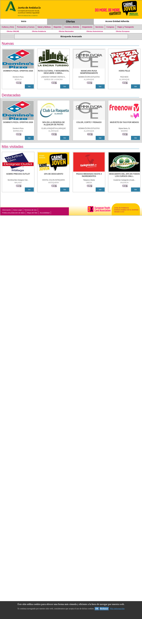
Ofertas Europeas (123, 31)
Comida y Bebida (71, 27)
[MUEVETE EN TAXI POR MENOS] (124, 124)
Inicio (23, 21)
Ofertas (70, 21)
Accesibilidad (44, 213)
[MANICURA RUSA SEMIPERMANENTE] (89, 72)
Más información (117, 609)
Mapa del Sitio (32, 213)
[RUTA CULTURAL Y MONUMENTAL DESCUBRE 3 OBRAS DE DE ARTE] (53, 72)
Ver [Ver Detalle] (29, 86)
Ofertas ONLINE (13, 31)
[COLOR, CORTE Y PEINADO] (89, 124)
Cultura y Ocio (8, 27)
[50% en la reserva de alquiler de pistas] (53, 124)
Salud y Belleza (44, 27)
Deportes (57, 27)
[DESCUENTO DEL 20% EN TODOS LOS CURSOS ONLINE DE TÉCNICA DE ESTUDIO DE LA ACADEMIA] (124, 175)
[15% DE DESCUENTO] (53, 175)
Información (6, 210)
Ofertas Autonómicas (94, 31)
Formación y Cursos (26, 27)
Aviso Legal (17, 210)
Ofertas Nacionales (66, 31)
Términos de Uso (30, 210)
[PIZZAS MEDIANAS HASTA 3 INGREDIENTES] (89, 175)
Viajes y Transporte (125, 27)
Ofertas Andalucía (39, 31)
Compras (110, 27)
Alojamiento (87, 27)
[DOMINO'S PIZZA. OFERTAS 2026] (18, 72)
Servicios (99, 27)
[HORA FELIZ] (124, 72)
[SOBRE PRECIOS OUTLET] (18, 175)
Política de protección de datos (13, 213)
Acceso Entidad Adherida (117, 21)
